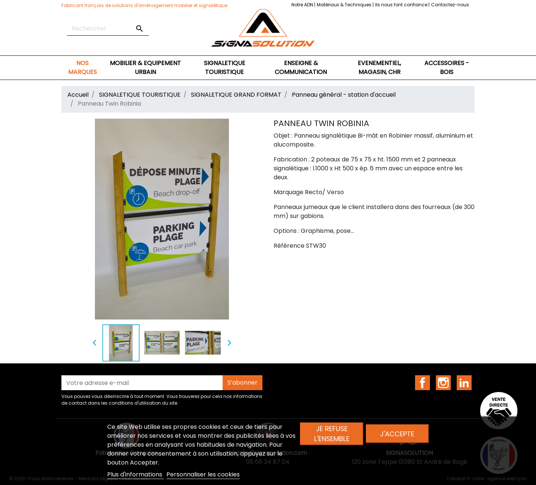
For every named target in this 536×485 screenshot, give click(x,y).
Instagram (443, 382)
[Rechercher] (108, 29)
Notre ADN (302, 4)
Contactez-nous (450, 4)
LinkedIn (464, 382)
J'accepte (397, 434)
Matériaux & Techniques (345, 4)
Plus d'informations (135, 474)
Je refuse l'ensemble (332, 433)
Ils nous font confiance (401, 4)
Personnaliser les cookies (203, 474)
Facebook (422, 382)
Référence (289, 245)
